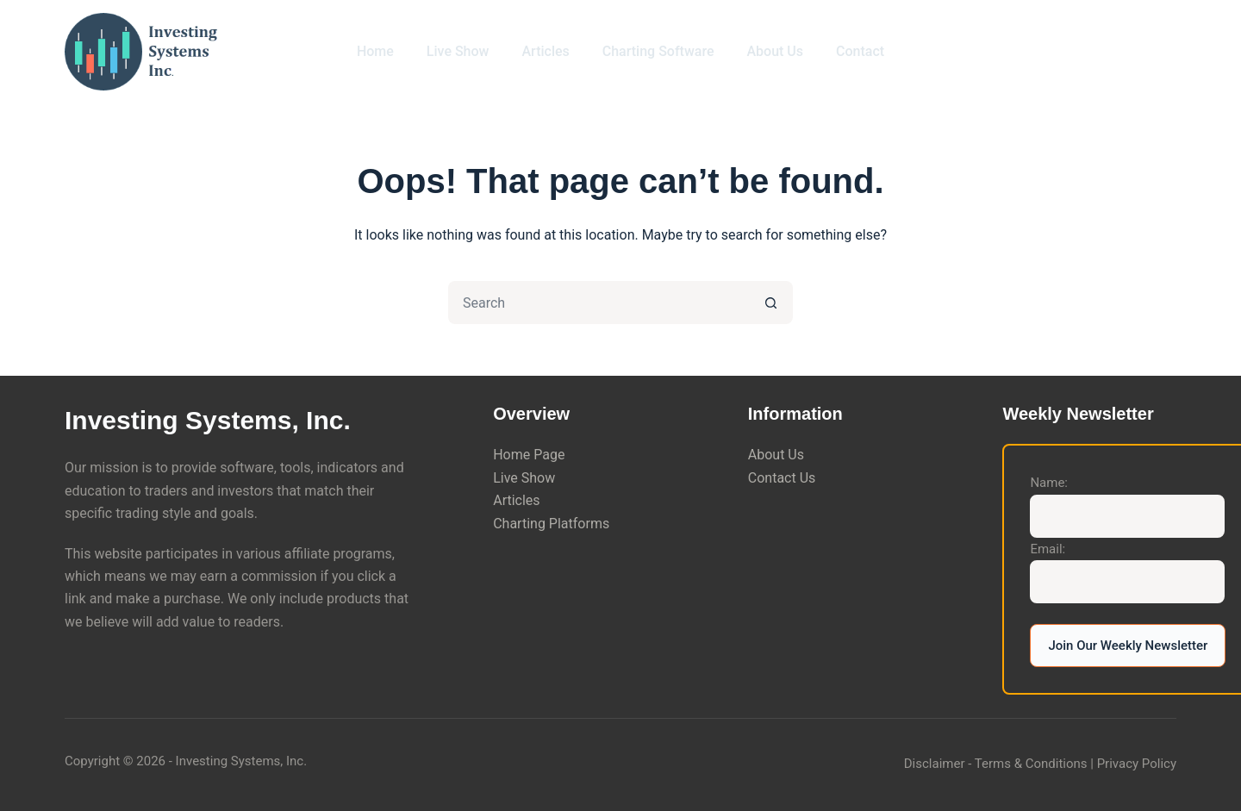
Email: (1047, 549)
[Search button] (771, 302)
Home (375, 51)
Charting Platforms (551, 523)
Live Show (458, 51)
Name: (1049, 482)
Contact (860, 51)
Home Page (528, 454)
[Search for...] (599, 302)
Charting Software (658, 51)
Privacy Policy (1136, 763)
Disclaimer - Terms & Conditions (996, 763)
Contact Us (782, 478)
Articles (545, 51)
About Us (774, 51)
